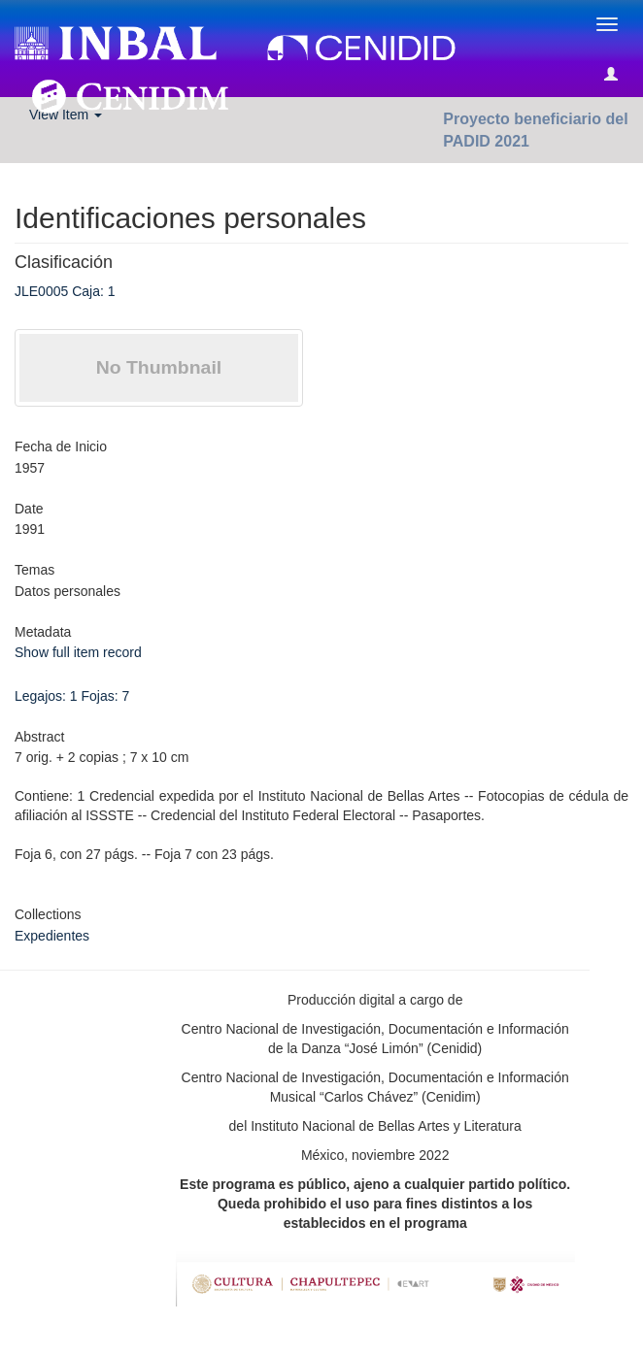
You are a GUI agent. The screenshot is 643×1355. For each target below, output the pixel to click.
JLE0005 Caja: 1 (65, 291)
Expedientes (52, 935)
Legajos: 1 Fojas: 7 (72, 696)
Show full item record (78, 652)
